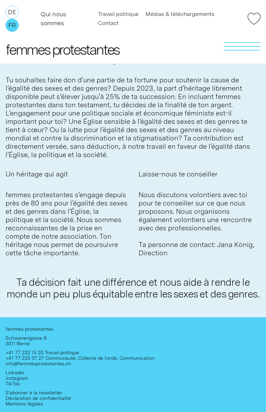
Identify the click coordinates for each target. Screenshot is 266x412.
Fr (12, 25)
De (12, 12)
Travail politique (118, 14)
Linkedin (15, 372)
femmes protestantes (62, 49)
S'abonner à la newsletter (34, 392)
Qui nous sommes (53, 18)
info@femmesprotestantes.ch (38, 363)
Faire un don (254, 19)
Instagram (17, 378)
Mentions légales (24, 403)
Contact (108, 23)
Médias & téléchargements (179, 14)
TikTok (13, 383)
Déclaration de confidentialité (38, 398)
